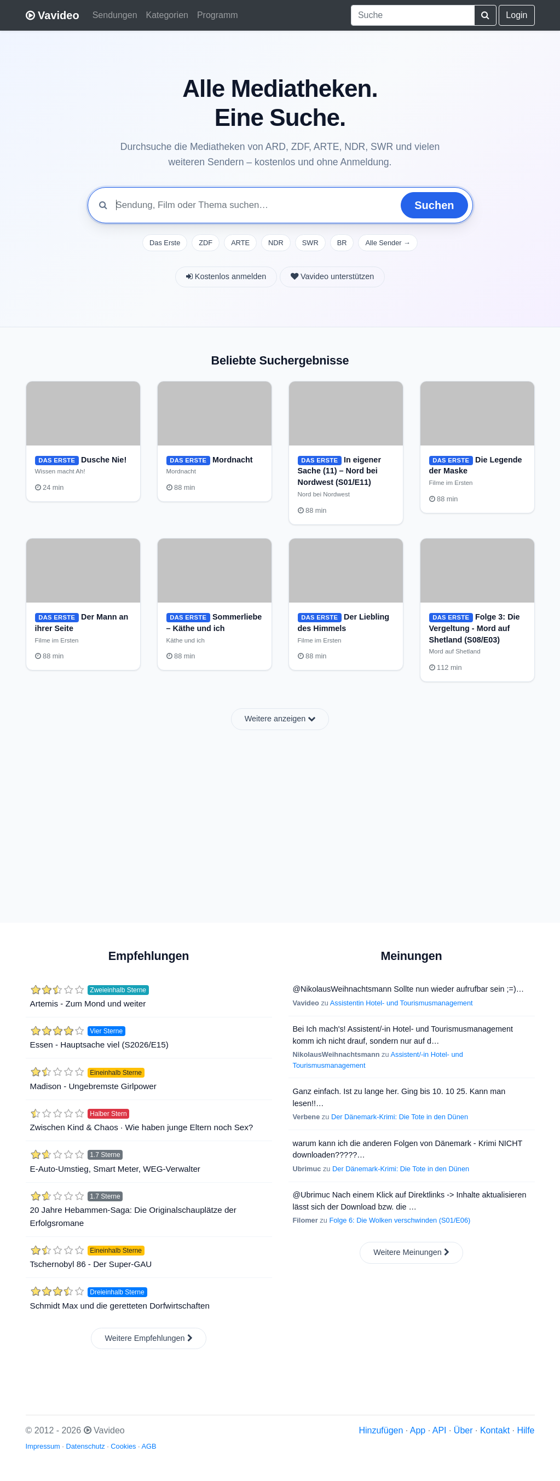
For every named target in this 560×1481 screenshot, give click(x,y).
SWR (310, 243)
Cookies (123, 1446)
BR (342, 243)
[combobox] (413, 15)
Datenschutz (85, 1446)
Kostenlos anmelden (226, 276)
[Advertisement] (280, 819)
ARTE (240, 243)
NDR (276, 243)
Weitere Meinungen (411, 1252)
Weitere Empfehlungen (148, 1338)
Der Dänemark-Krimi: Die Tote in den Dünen (399, 1117)
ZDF (205, 243)
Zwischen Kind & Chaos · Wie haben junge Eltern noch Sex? (141, 1127)
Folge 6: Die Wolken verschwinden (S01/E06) (399, 1220)
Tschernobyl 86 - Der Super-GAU (91, 1264)
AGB (148, 1446)
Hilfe (525, 1430)
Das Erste (164, 243)
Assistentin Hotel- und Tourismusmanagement (401, 1003)
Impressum (43, 1446)
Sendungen (115, 15)
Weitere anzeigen (280, 718)
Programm (217, 15)
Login (516, 15)
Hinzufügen (381, 1430)
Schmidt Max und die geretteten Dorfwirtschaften (120, 1305)
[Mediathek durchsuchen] (254, 205)
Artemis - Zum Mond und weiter (88, 1003)
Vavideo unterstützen (332, 276)
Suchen (434, 205)
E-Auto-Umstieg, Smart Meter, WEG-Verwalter (115, 1168)
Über (463, 1430)
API (439, 1430)
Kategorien (167, 15)
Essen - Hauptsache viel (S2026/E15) (99, 1044)
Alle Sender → (388, 243)
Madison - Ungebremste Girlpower (93, 1086)
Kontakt (495, 1430)
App (417, 1430)
